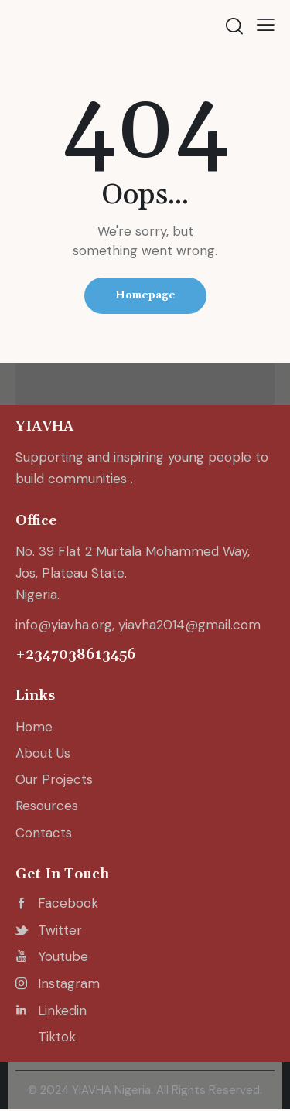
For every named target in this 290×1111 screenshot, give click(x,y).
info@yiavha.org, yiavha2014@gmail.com (138, 624)
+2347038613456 (75, 654)
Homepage (145, 295)
